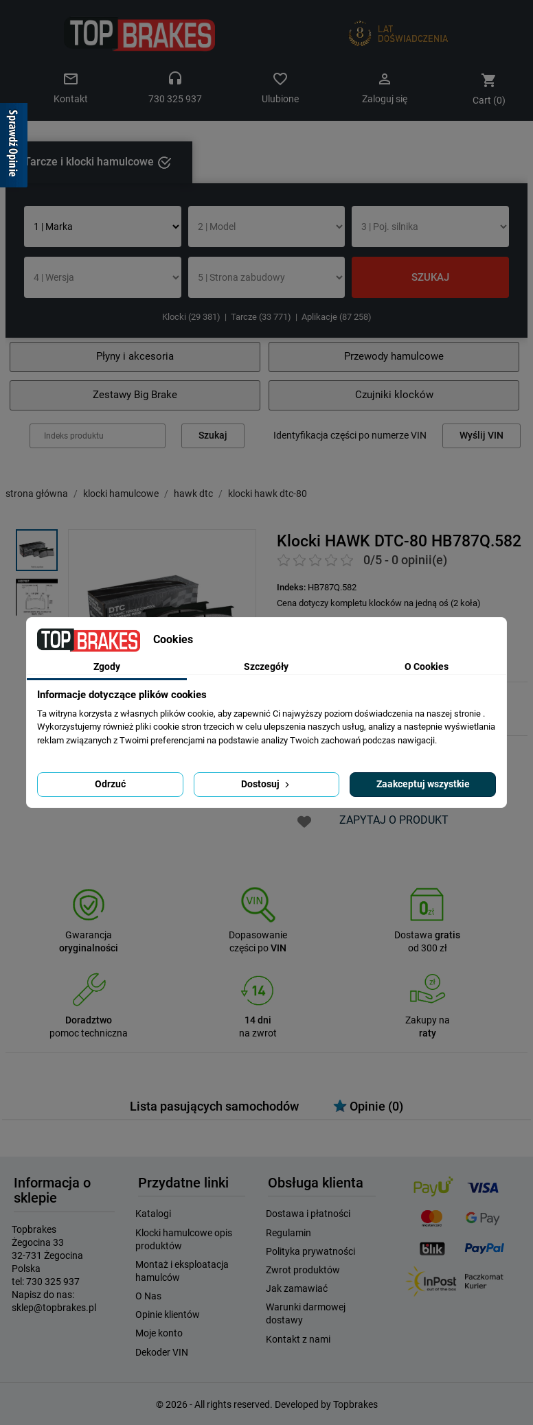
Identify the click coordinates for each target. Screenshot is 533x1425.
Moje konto (159, 1333)
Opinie (368, 1106)
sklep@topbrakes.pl (54, 1307)
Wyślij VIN (481, 435)
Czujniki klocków (394, 395)
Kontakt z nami (298, 1339)
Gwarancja (88, 935)
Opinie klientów (167, 1314)
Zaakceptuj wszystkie (423, 783)
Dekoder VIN (161, 1352)
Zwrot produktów (303, 1269)
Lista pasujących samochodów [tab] (214, 1106)
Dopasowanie (258, 935)
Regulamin (288, 1232)
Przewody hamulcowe (394, 356)
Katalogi (153, 1213)
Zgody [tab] (106, 666)
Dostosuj (266, 783)
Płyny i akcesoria (135, 356)
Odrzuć (110, 783)
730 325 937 (53, 1281)
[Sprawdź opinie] (13, 147)
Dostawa (427, 935)
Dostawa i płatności (308, 1213)
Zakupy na (427, 1020)
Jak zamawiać (297, 1288)
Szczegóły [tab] (266, 666)
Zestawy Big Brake (135, 395)
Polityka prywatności (310, 1251)
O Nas (148, 1295)
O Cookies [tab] (427, 666)
